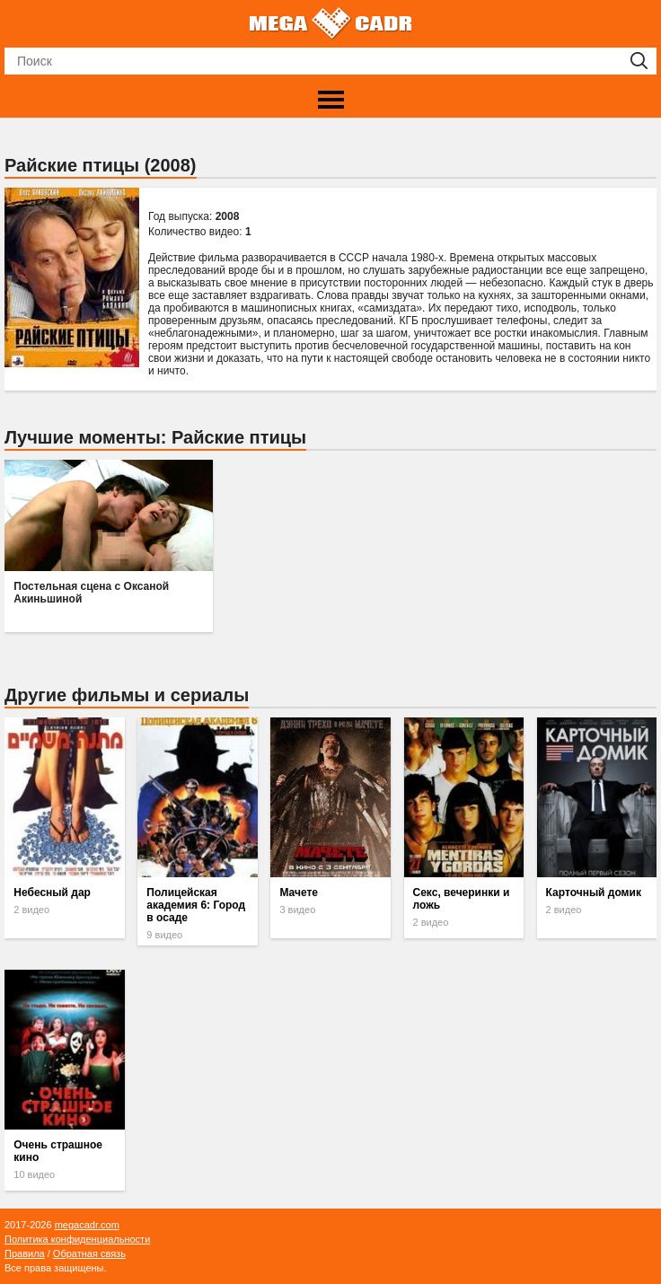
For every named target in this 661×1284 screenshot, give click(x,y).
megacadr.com (87, 1224)
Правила (24, 1253)
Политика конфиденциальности (77, 1239)
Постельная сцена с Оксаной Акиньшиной (91, 592)
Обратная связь (89, 1253)
